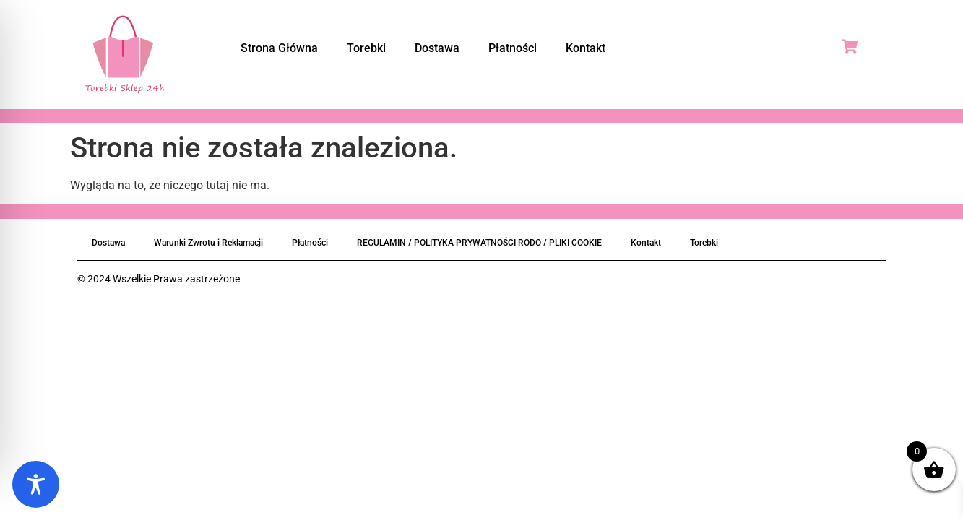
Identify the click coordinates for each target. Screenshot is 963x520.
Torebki (366, 48)
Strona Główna (279, 48)
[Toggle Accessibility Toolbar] (36, 484)
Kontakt (585, 48)
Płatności (512, 48)
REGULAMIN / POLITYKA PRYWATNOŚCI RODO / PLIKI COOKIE (479, 243)
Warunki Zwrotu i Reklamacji (208, 243)
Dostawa (437, 48)
